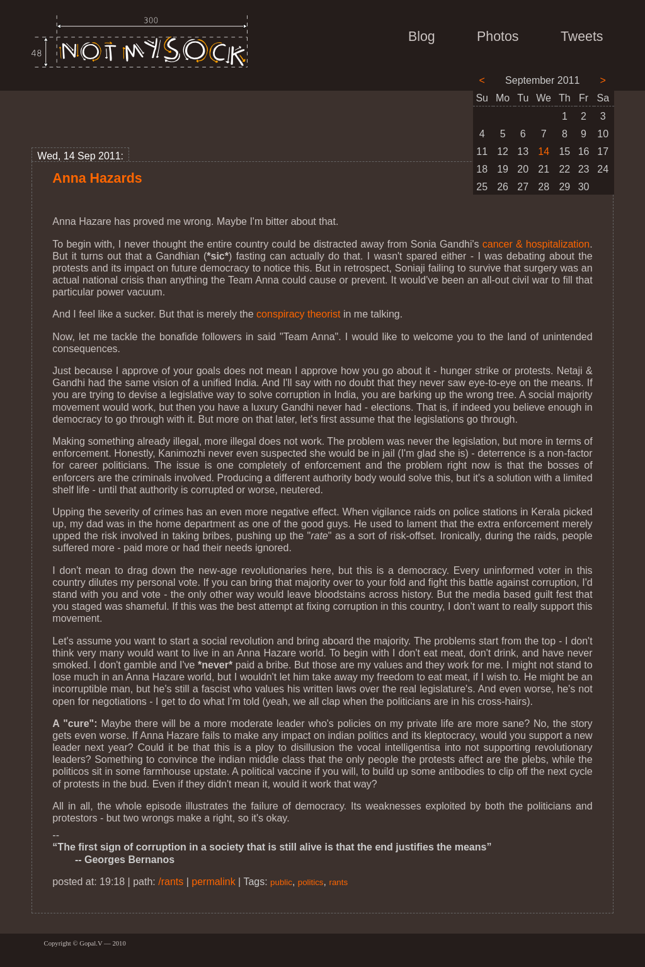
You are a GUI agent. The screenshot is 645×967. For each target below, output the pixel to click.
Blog (421, 36)
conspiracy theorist (298, 314)
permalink (213, 881)
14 (543, 151)
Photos (497, 36)
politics (311, 882)
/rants (170, 881)
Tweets (582, 36)
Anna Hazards (97, 178)
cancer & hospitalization (536, 244)
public (281, 882)
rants (338, 882)
